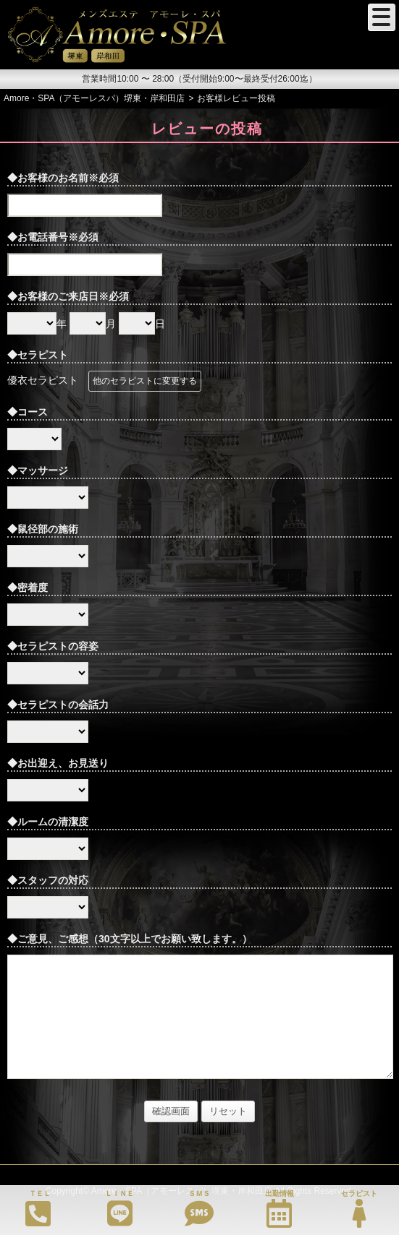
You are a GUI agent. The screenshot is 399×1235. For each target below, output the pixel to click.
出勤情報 (279, 1208)
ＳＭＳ (199, 1208)
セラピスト (359, 1208)
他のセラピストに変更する (145, 381)
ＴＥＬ (38, 1208)
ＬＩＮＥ (119, 1208)
